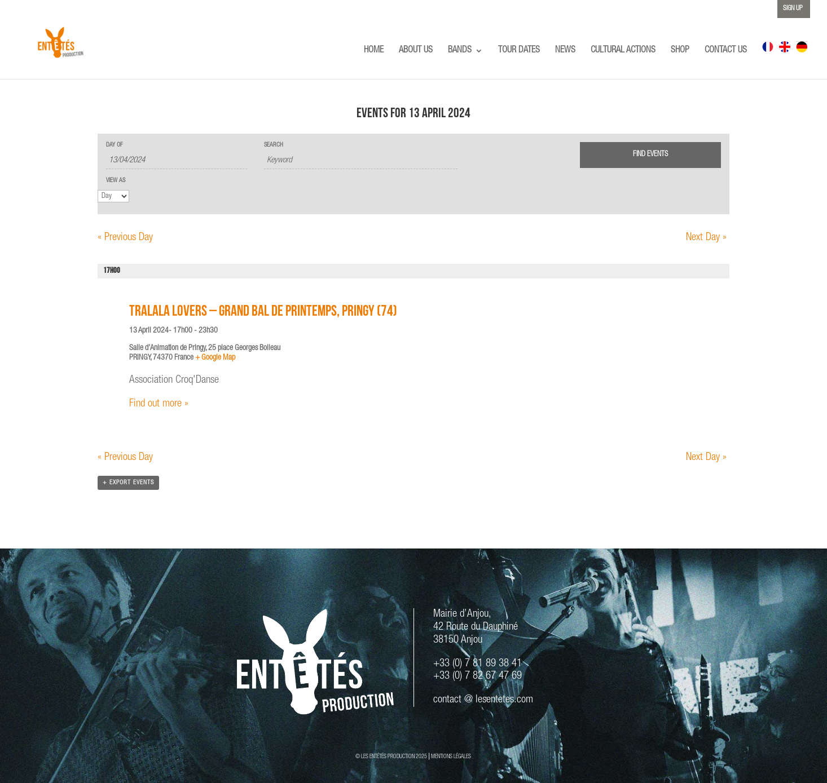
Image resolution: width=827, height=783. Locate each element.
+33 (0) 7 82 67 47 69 (477, 676)
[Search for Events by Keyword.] (361, 161)
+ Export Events (128, 483)
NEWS (565, 51)
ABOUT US (416, 51)
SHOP (680, 51)
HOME (374, 51)
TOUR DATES (519, 51)
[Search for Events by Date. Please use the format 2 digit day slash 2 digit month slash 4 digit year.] (176, 161)
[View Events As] (113, 196)
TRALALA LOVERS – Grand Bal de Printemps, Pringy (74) (263, 312)
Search (273, 145)
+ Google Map (215, 358)
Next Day (706, 237)
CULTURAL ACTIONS (623, 51)
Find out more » (158, 404)
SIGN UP (793, 8)
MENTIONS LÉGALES (451, 757)
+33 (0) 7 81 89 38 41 (477, 663)
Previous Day (125, 237)
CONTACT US (726, 51)
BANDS (460, 51)
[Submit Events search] (650, 155)
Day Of (114, 145)
